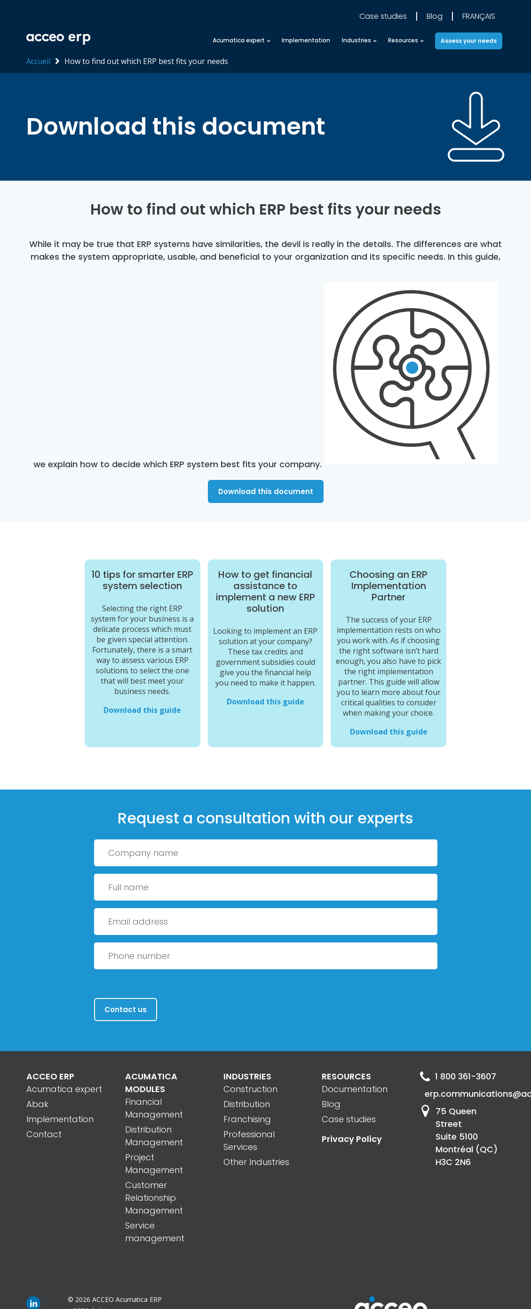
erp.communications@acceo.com (464, 1094)
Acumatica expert (239, 40)
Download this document (265, 491)
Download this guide (142, 710)
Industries (356, 40)
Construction (250, 1089)
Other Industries (256, 1162)
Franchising (247, 1119)
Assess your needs (469, 41)
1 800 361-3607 (458, 1076)
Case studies (383, 16)
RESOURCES (346, 1076)
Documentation (355, 1089)
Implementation (306, 40)
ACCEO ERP (50, 1076)
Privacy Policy (352, 1139)
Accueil (38, 61)
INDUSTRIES (247, 1076)
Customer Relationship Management (154, 1197)
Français (478, 16)
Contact (44, 1134)
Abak (37, 1104)
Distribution (246, 1104)
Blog (435, 16)
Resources (403, 40)
